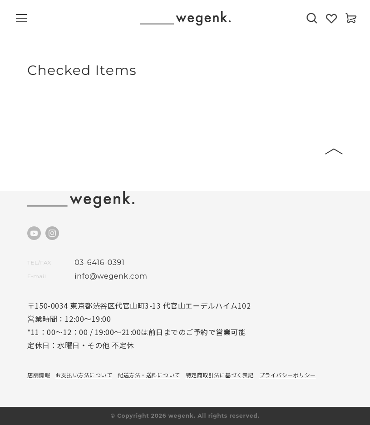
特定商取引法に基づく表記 (220, 375)
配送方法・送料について (149, 375)
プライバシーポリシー (287, 375)
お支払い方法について (83, 375)
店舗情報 (38, 375)
